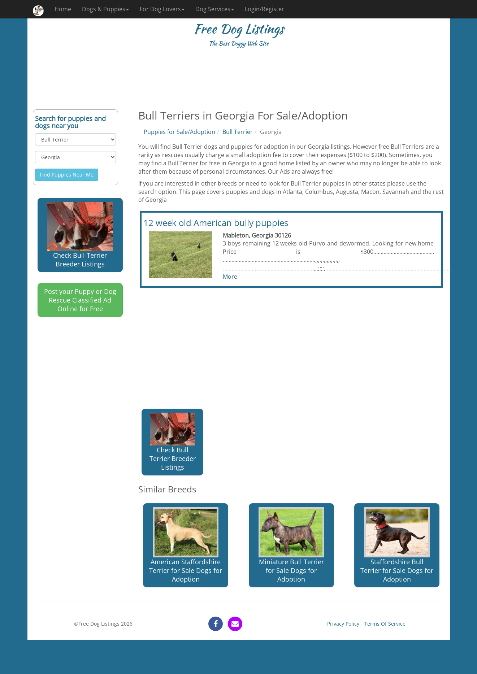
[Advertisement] (239, 82)
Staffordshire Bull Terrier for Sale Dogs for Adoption (396, 545)
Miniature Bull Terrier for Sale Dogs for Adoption (291, 545)
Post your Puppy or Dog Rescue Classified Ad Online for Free (80, 300)
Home (63, 9)
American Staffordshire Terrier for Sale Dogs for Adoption (185, 545)
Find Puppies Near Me (67, 174)
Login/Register (264, 9)
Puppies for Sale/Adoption (179, 132)
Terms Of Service (385, 623)
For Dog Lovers (162, 9)
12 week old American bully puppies (215, 223)
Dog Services (214, 9)
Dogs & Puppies (105, 9)
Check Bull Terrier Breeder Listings (80, 235)
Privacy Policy (343, 623)
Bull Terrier (237, 132)
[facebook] (215, 624)
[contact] (235, 624)
